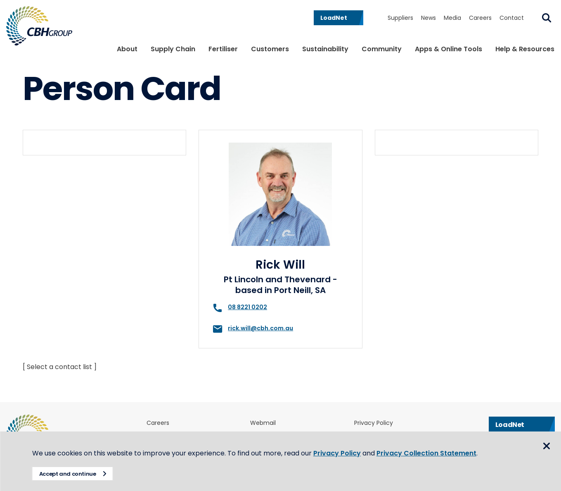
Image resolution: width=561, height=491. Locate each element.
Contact (511, 18)
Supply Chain (173, 49)
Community (382, 49)
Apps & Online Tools (448, 49)
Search (546, 17)
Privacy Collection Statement (427, 453)
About (127, 49)
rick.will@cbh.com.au (260, 328)
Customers (270, 49)
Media (452, 18)
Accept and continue (68, 474)
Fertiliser (223, 49)
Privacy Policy (373, 423)
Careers (480, 18)
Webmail (263, 423)
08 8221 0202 (247, 307)
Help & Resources (524, 49)
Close (546, 446)
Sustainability (325, 49)
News (428, 18)
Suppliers (400, 18)
